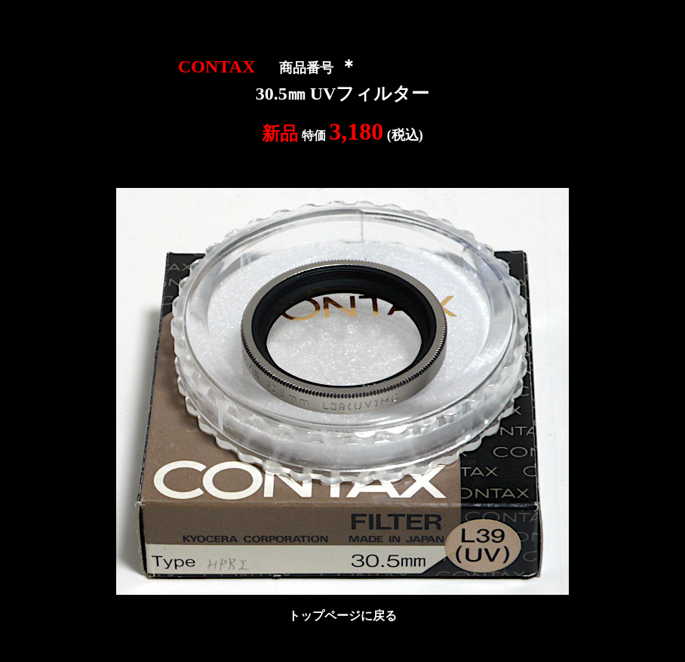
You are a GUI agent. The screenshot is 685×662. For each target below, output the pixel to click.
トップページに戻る (342, 615)
